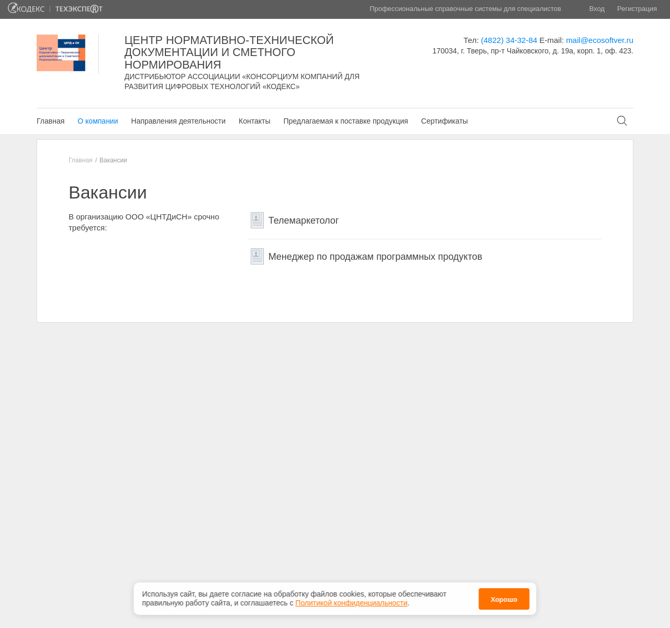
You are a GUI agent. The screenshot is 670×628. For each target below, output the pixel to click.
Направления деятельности (178, 121)
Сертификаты (444, 121)
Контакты (254, 121)
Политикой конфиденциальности (351, 601)
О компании (97, 121)
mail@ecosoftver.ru (599, 40)
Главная (50, 121)
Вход (597, 9)
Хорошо (503, 597)
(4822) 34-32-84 (509, 40)
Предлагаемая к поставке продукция (345, 121)
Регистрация (637, 9)
